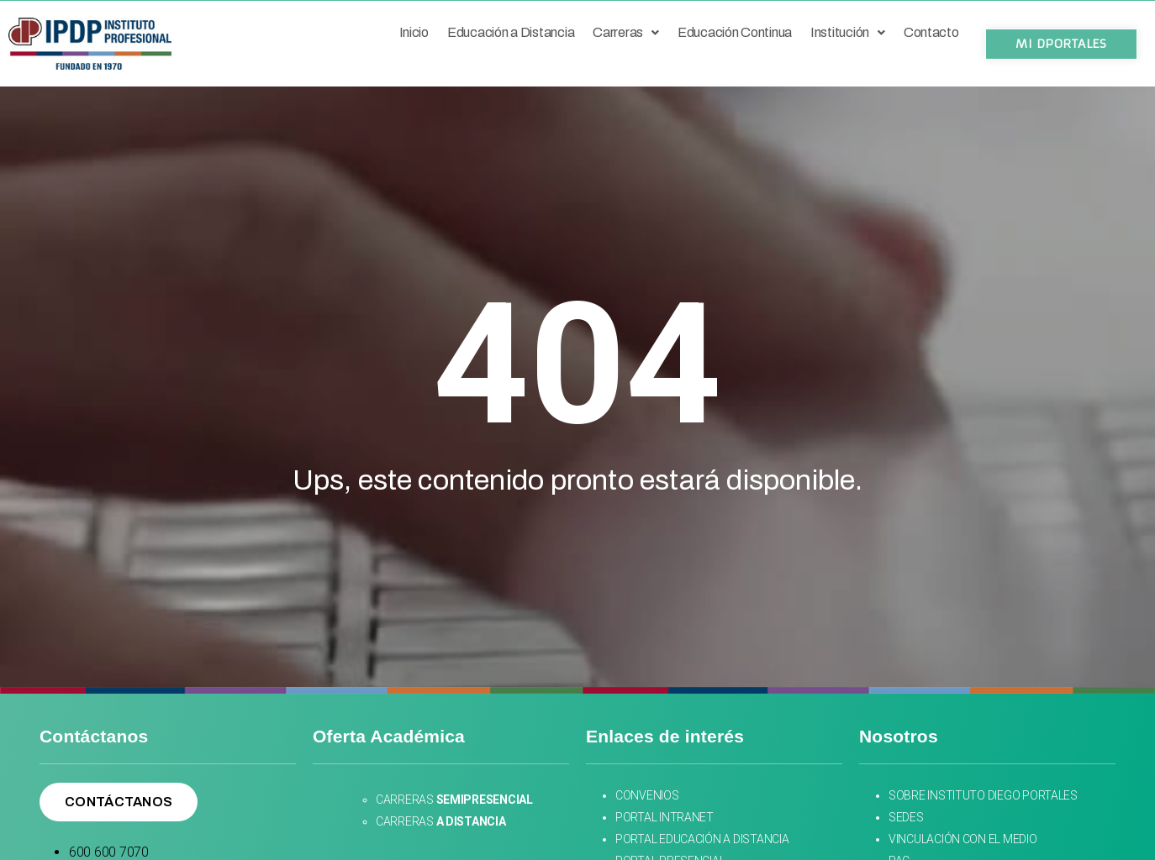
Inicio (414, 32)
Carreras (626, 32)
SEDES (907, 817)
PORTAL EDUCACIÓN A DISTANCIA (701, 839)
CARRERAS (454, 799)
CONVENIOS (648, 795)
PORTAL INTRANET (664, 817)
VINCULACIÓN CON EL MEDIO (963, 839)
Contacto (931, 32)
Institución (847, 32)
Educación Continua (735, 32)
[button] (1060, 44)
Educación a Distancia (510, 32)
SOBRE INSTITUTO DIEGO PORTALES (983, 795)
